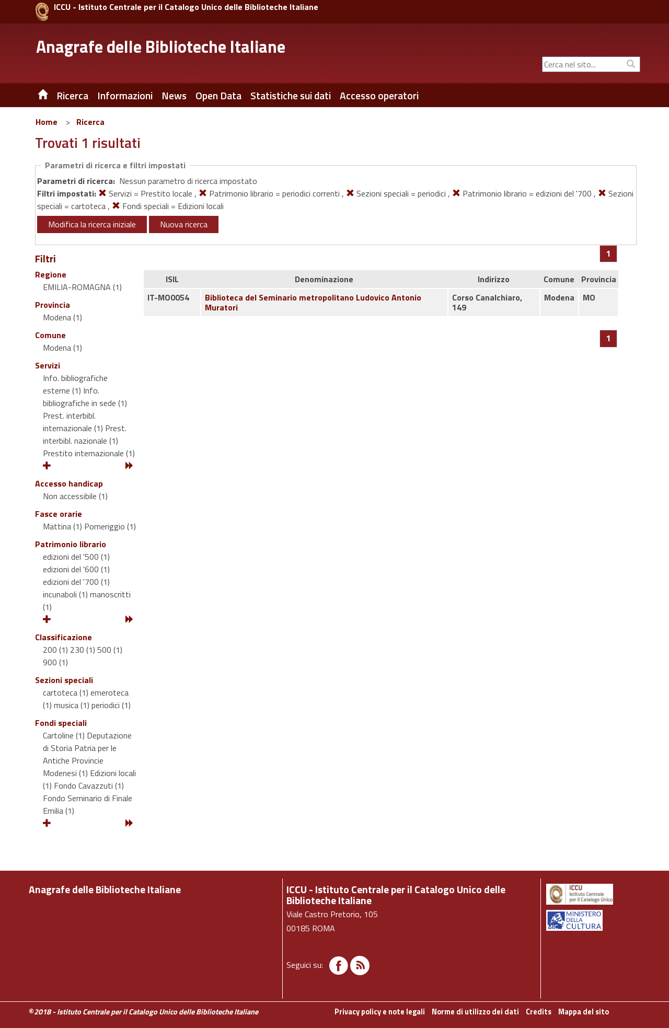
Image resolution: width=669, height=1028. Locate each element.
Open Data (218, 95)
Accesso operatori (379, 95)
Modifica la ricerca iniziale (92, 224)
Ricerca (90, 121)
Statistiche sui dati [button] (290, 95)
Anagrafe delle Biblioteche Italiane (160, 46)
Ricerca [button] (72, 95)
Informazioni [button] (125, 95)
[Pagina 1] (608, 253)
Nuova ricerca (183, 224)
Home (46, 121)
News (174, 95)
